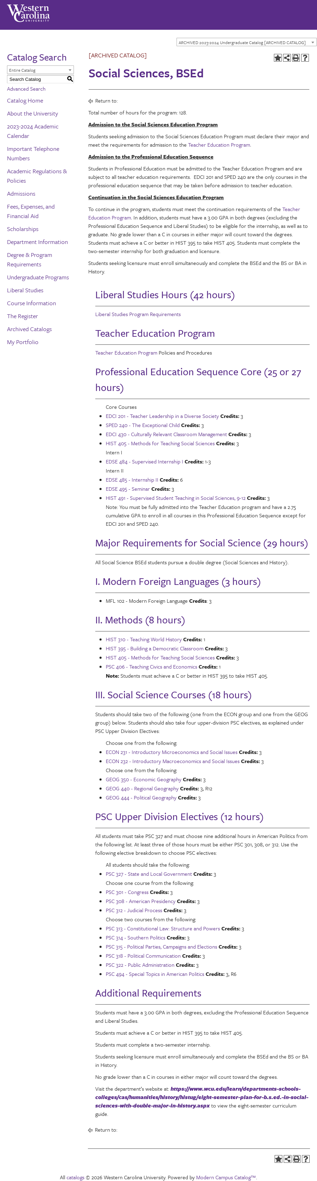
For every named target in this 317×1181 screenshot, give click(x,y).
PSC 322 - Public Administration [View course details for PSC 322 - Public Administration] (140, 965)
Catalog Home (25, 100)
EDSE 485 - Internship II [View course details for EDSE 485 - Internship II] (132, 479)
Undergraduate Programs (38, 277)
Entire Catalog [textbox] (22, 70)
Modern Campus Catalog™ (226, 1177)
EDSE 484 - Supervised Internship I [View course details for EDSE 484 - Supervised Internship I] (144, 461)
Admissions (21, 193)
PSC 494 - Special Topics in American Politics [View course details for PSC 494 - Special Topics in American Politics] (155, 974)
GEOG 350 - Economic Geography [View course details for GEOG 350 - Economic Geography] (143, 779)
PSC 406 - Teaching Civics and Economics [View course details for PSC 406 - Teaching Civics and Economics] (151, 666)
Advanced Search (26, 88)
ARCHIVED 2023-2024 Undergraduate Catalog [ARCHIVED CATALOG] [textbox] (242, 42)
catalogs (75, 1177)
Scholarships (23, 228)
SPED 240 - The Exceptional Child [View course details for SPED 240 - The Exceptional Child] (143, 425)
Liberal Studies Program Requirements (138, 314)
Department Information (37, 241)
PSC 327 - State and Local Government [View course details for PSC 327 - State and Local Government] (149, 874)
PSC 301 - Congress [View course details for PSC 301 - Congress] (127, 892)
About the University (32, 113)
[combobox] (247, 42)
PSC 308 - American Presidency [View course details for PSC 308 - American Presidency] (140, 901)
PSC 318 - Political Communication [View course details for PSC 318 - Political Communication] (143, 955)
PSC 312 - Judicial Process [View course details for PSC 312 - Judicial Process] (134, 910)
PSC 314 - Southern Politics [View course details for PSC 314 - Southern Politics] (135, 937)
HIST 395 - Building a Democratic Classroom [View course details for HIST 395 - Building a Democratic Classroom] (155, 648)
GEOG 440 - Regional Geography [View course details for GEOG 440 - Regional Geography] (142, 788)
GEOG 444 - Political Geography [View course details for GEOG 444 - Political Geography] (141, 797)
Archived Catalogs (29, 328)
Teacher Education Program (219, 144)
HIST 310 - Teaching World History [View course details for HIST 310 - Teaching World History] (144, 639)
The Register (22, 316)
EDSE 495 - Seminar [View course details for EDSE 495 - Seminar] (128, 488)
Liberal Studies (25, 290)
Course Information (31, 303)
